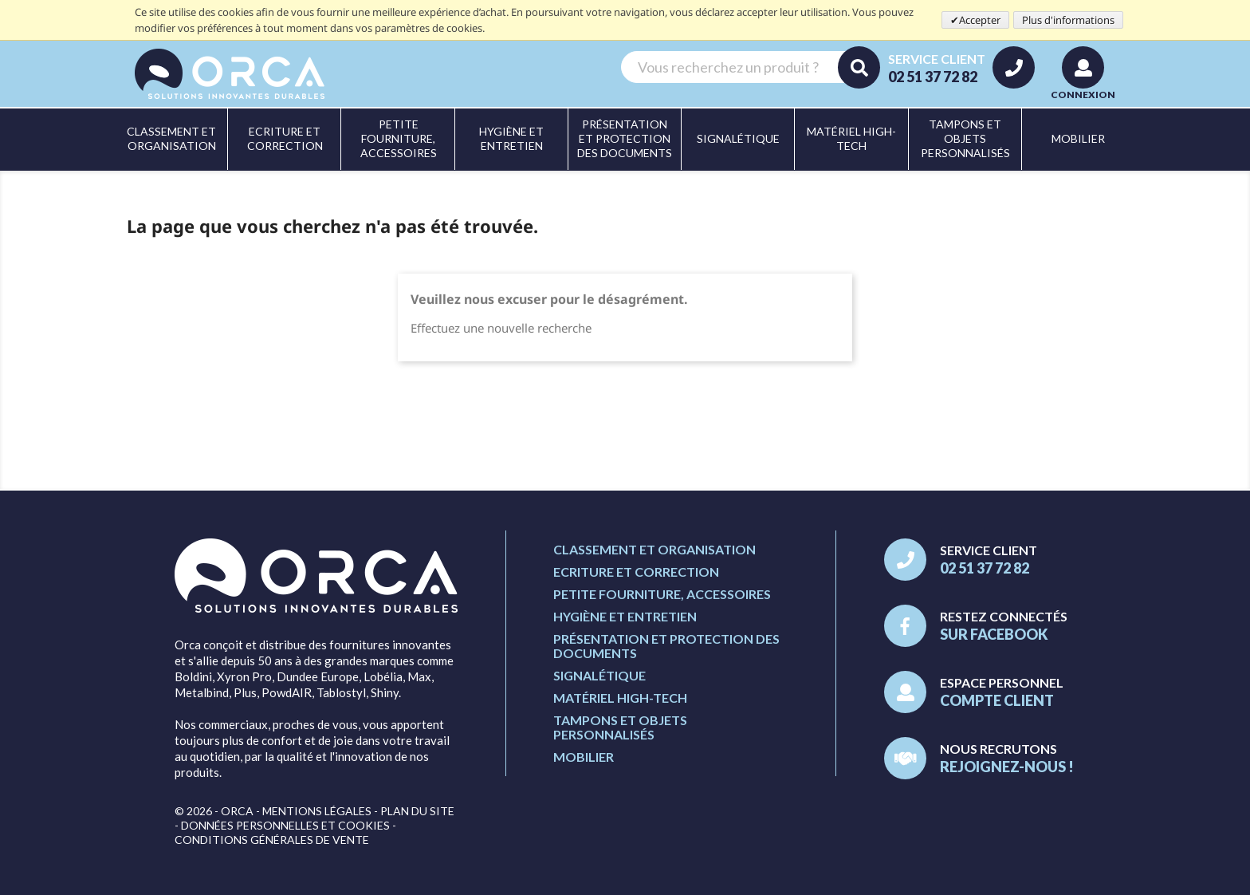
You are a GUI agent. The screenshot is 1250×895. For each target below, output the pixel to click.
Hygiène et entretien (625, 616)
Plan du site (417, 811)
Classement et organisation (654, 549)
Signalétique (599, 675)
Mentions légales (316, 811)
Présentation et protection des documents (666, 645)
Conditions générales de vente (272, 839)
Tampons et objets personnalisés (620, 727)
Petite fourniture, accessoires (662, 593)
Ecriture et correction (636, 571)
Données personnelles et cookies (285, 825)
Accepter (979, 20)
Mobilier (583, 756)
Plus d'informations (1068, 20)
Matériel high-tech (620, 697)
